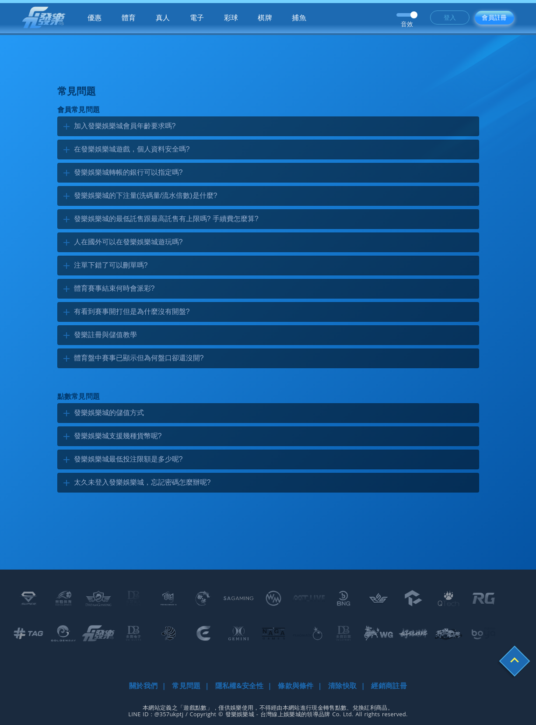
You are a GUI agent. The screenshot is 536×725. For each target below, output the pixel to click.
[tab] (268, 126)
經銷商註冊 (389, 685)
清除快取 (342, 685)
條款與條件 (296, 685)
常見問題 (186, 685)
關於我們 (143, 685)
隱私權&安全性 (239, 685)
